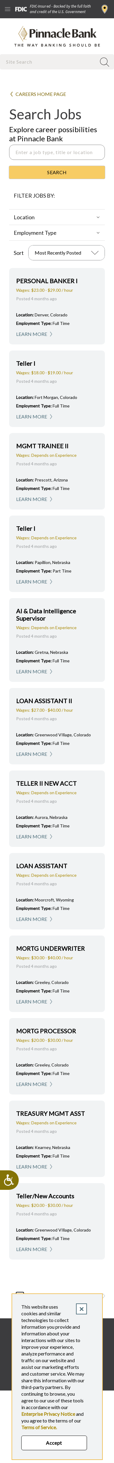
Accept (54, 1443)
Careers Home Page (41, 94)
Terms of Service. (39, 1427)
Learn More (31, 334)
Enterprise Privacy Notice (48, 1414)
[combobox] (49, 62)
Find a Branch (105, 9)
